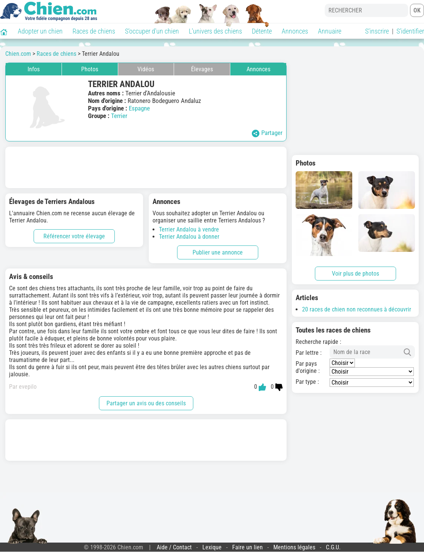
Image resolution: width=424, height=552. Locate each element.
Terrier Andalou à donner (189, 236)
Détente (262, 31)
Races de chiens (93, 31)
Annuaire (329, 31)
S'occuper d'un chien (152, 31)
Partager (267, 133)
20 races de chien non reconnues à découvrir (356, 309)
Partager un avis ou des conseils (146, 403)
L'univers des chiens (215, 31)
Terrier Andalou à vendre (189, 229)
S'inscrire (377, 31)
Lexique (212, 547)
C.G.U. (333, 547)
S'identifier (410, 31)
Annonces (295, 31)
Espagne (139, 108)
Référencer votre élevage (74, 236)
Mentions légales (294, 547)
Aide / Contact (174, 547)
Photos (89, 69)
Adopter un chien (40, 31)
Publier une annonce (218, 252)
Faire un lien (247, 547)
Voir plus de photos (355, 273)
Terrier (119, 116)
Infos (34, 69)
